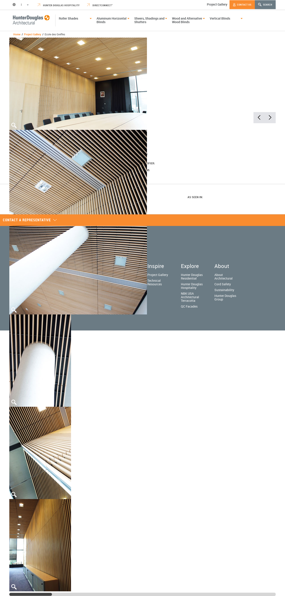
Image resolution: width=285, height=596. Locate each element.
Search (265, 4)
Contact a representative (30, 219)
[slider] (30, 594)
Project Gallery (217, 4)
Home (16, 34)
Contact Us (242, 4)
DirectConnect (100, 5)
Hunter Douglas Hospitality (59, 5)
